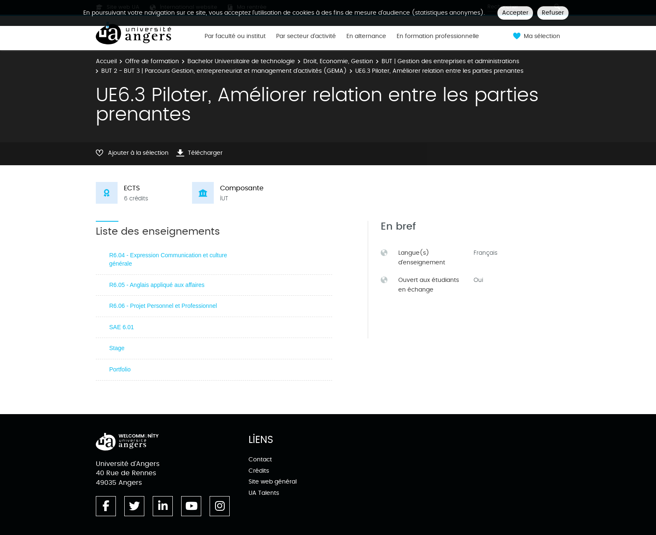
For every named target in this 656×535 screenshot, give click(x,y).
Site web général (273, 481)
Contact (260, 459)
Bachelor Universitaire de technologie (241, 61)
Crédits (259, 470)
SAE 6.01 (121, 327)
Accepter (515, 12)
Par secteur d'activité (306, 36)
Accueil (106, 61)
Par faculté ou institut (235, 36)
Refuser (553, 12)
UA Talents (264, 493)
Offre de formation (152, 61)
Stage (117, 348)
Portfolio (120, 369)
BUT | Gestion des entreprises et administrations (450, 61)
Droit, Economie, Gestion (338, 61)
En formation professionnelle (438, 36)
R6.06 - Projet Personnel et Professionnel (163, 305)
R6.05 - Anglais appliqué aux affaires (157, 285)
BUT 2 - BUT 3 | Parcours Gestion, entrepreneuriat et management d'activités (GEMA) (224, 71)
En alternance (366, 36)
